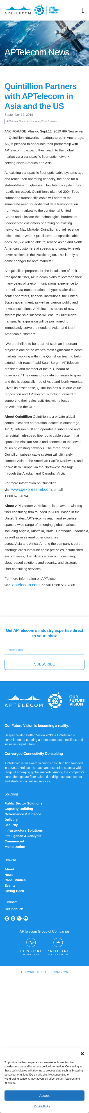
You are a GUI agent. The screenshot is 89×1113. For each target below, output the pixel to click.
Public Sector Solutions (23, 803)
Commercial (14, 841)
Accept (44, 1095)
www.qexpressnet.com (31, 489)
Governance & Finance (23, 814)
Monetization (15, 847)
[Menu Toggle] (83, 10)
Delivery (11, 819)
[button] (82, 1053)
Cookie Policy (42, 1106)
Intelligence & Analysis (23, 836)
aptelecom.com (26, 585)
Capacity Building (19, 809)
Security (11, 825)
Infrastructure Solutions (24, 830)
